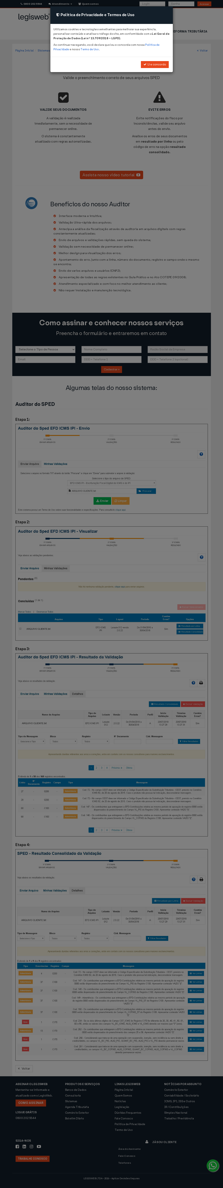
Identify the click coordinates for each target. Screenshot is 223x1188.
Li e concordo (155, 64)
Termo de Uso (89, 49)
